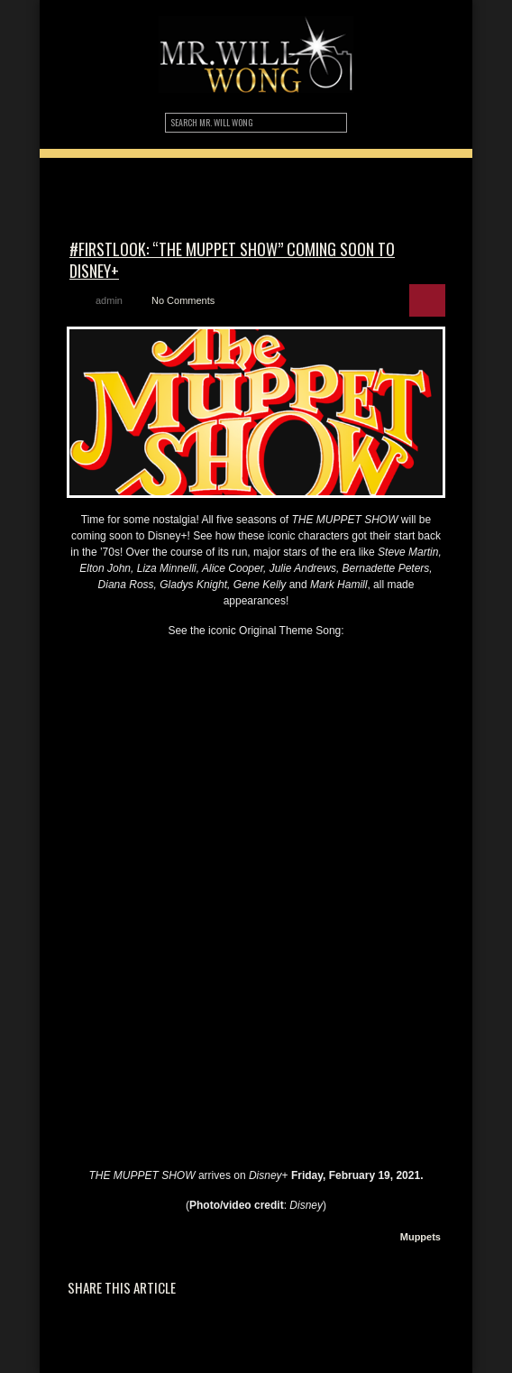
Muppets (420, 1236)
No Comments (183, 300)
